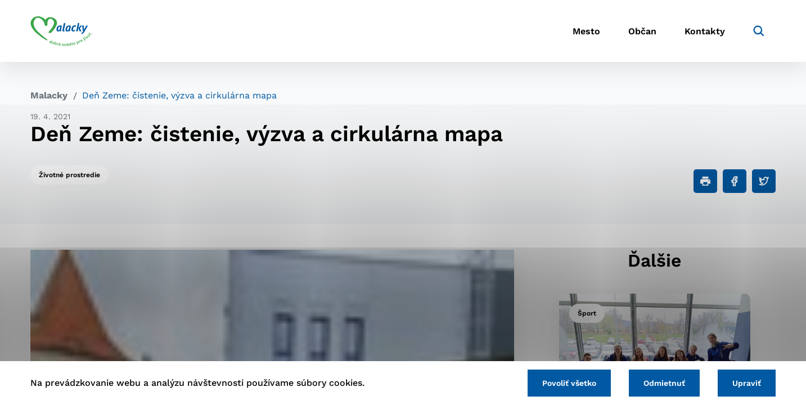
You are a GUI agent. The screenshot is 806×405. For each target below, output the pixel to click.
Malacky (48, 95)
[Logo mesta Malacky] (61, 31)
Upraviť (746, 383)
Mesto (586, 31)
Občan (642, 31)
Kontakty (705, 31)
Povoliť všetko (569, 383)
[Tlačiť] (705, 181)
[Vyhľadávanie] (758, 31)
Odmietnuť (664, 383)
